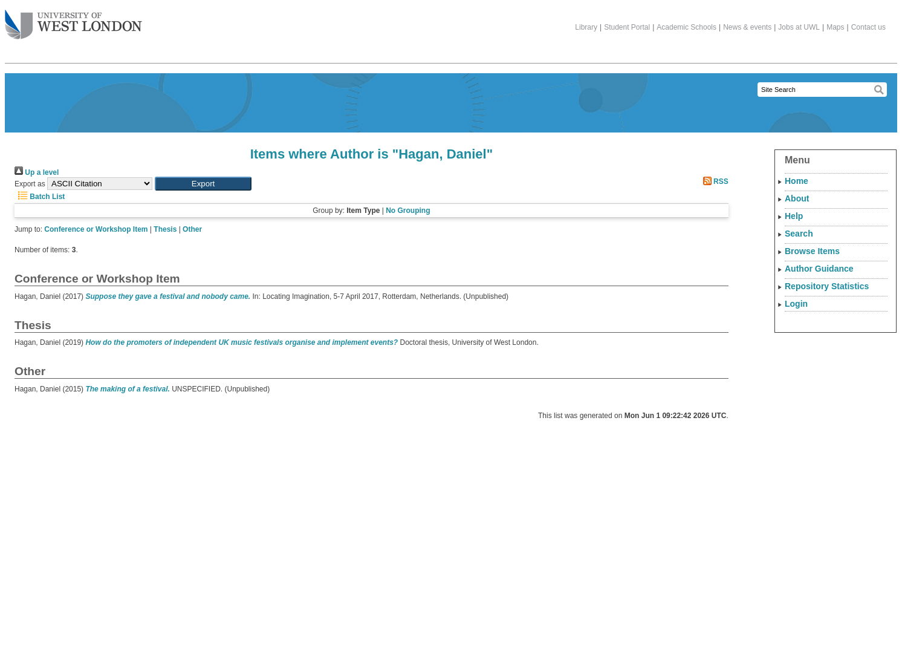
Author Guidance (819, 268)
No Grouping (408, 210)
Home (796, 181)
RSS (713, 181)
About (797, 198)
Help (794, 216)
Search (799, 233)
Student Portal (627, 27)
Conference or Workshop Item (96, 229)
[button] (203, 184)
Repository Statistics (827, 286)
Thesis (165, 229)
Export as (30, 184)
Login (796, 304)
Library (586, 27)
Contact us (868, 27)
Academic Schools (686, 27)
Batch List (40, 196)
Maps (835, 27)
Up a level (37, 172)
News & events (747, 27)
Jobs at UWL (799, 27)
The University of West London (73, 20)
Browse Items (812, 251)
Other (192, 229)
